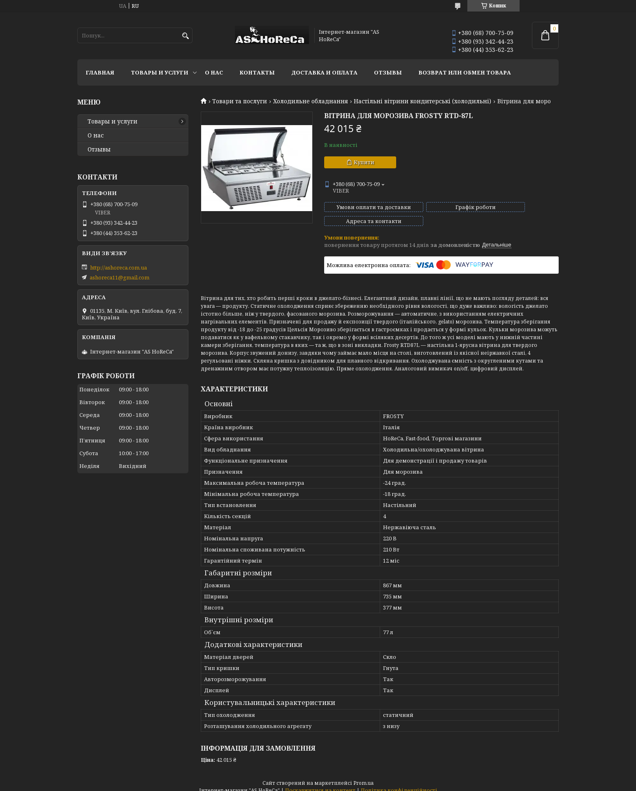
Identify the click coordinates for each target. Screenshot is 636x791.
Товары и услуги (159, 72)
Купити (364, 162)
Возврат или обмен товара (464, 72)
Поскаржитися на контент (320, 782)
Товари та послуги (239, 101)
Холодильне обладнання (310, 101)
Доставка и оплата (324, 72)
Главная (100, 72)
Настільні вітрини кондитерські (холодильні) (422, 101)
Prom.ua (363, 775)
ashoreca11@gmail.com (119, 277)
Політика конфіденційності (399, 782)
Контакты (257, 72)
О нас (214, 72)
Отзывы (388, 72)
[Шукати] (185, 36)
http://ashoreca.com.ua (118, 267)
